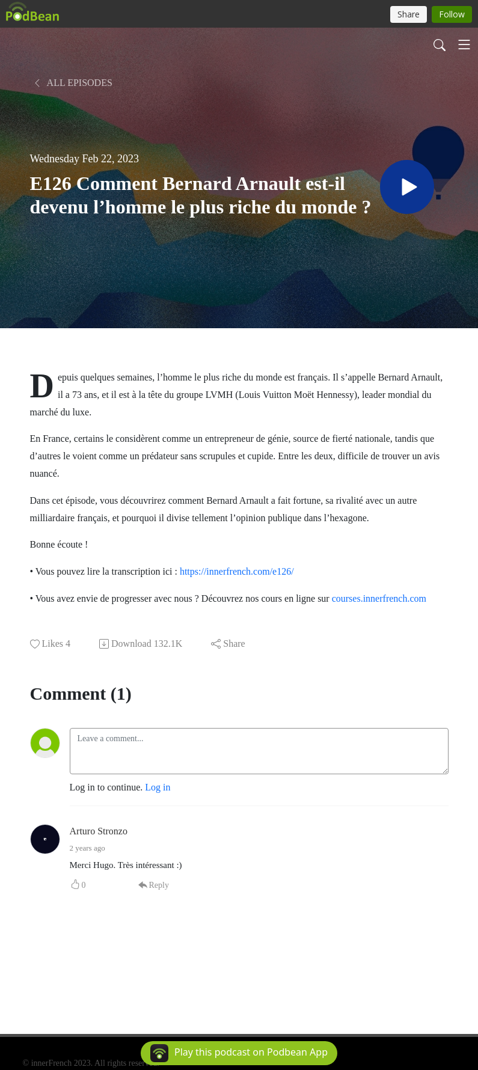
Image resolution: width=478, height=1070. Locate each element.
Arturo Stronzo (98, 831)
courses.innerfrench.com (379, 598)
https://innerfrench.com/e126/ (237, 571)
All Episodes (72, 83)
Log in (157, 787)
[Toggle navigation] (464, 44)
